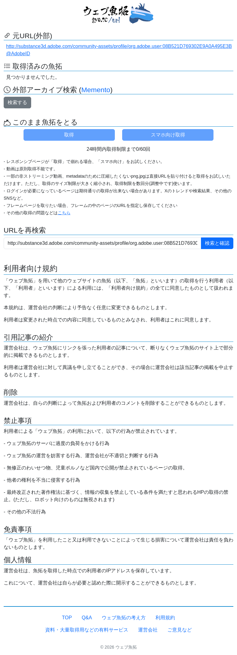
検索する (17, 102)
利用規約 (165, 617)
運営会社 (148, 629)
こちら (64, 212)
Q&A (87, 617)
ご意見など (179, 629)
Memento (95, 90)
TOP (67, 617)
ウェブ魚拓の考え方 (124, 617)
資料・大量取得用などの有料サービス (86, 629)
